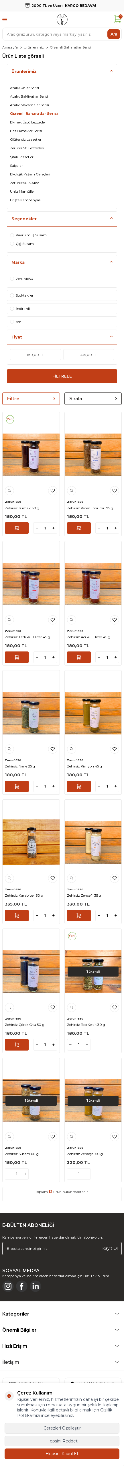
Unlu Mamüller (22, 191)
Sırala (93, 399)
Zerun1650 (21, 278)
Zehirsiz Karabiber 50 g (24, 895)
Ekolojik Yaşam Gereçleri (30, 174)
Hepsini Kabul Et (62, 1453)
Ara (114, 33)
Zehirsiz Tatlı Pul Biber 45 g (27, 637)
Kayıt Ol (110, 1248)
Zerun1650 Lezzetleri (27, 148)
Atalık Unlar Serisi (24, 88)
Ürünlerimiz (34, 47)
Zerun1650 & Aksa (25, 183)
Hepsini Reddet (62, 1441)
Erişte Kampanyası (25, 200)
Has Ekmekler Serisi (26, 131)
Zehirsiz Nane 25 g (20, 766)
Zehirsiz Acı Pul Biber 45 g (88, 637)
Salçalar (16, 165)
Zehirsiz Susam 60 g (22, 1154)
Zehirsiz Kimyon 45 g (84, 766)
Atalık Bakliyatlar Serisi (29, 96)
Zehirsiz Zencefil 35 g (84, 895)
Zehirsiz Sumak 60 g (22, 508)
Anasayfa (10, 47)
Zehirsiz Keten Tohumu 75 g (90, 508)
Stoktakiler (22, 295)
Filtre (31, 399)
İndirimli (20, 308)
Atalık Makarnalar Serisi (29, 105)
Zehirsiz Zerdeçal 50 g (85, 1154)
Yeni (16, 322)
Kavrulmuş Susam (28, 235)
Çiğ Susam (22, 243)
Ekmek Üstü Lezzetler (28, 122)
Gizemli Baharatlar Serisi (34, 113)
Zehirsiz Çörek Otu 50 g (24, 1024)
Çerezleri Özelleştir (62, 1428)
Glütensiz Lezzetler (26, 139)
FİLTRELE (62, 376)
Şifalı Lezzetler (22, 157)
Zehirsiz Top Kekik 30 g (86, 1024)
